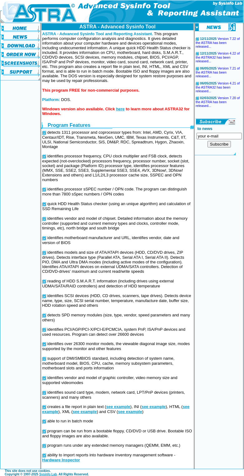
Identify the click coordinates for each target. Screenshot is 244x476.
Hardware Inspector (61, 460)
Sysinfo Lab (48, 474)
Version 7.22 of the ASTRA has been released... (218, 42)
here (120, 109)
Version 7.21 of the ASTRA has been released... (218, 72)
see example (118, 406)
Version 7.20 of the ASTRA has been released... (218, 102)
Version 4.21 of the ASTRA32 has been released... (218, 87)
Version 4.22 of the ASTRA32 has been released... (218, 57)
